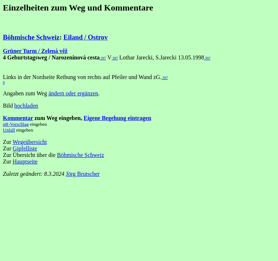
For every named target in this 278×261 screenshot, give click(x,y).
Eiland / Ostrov (85, 37)
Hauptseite (25, 161)
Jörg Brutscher (83, 174)
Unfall (9, 130)
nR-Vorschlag (16, 124)
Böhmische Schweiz (31, 37)
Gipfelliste (25, 148)
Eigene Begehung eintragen (117, 118)
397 (103, 58)
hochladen (26, 106)
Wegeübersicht (30, 142)
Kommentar (18, 118)
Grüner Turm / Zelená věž (35, 51)
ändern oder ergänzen (73, 93)
